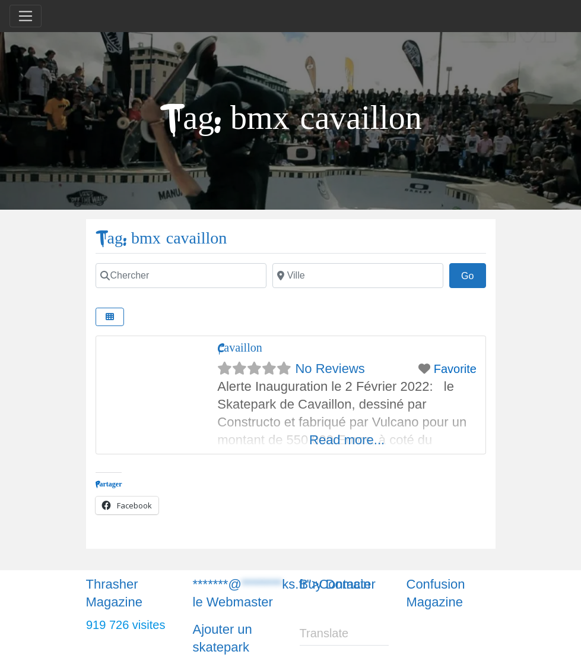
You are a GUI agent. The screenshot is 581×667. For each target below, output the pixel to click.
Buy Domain (335, 584)
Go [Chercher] (473, 274)
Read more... (347, 439)
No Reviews (329, 368)
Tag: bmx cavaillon (161, 238)
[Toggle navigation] (25, 16)
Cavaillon (239, 348)
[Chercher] (181, 275)
